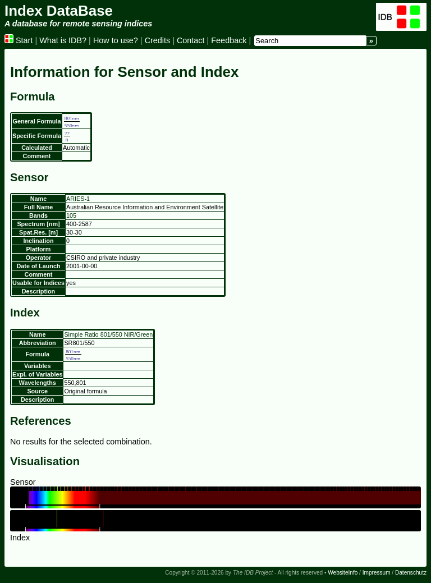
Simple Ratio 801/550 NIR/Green (108, 334)
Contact (191, 40)
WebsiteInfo (342, 573)
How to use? (115, 40)
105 (71, 215)
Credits (158, 40)
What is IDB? (62, 40)
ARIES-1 (78, 198)
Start (18, 40)
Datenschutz (411, 573)
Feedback (228, 40)
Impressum (377, 573)
